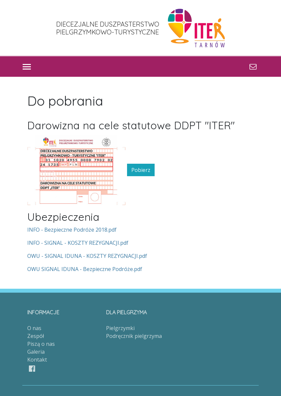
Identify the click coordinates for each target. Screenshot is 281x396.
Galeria (36, 351)
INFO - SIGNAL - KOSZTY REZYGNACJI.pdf (77, 242)
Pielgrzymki (120, 328)
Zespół (35, 336)
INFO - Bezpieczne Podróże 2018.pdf (72, 229)
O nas (34, 328)
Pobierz (140, 170)
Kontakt (37, 359)
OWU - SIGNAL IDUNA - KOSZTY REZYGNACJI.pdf (87, 256)
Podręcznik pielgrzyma (134, 336)
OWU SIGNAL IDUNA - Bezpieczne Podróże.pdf (84, 269)
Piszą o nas (41, 343)
